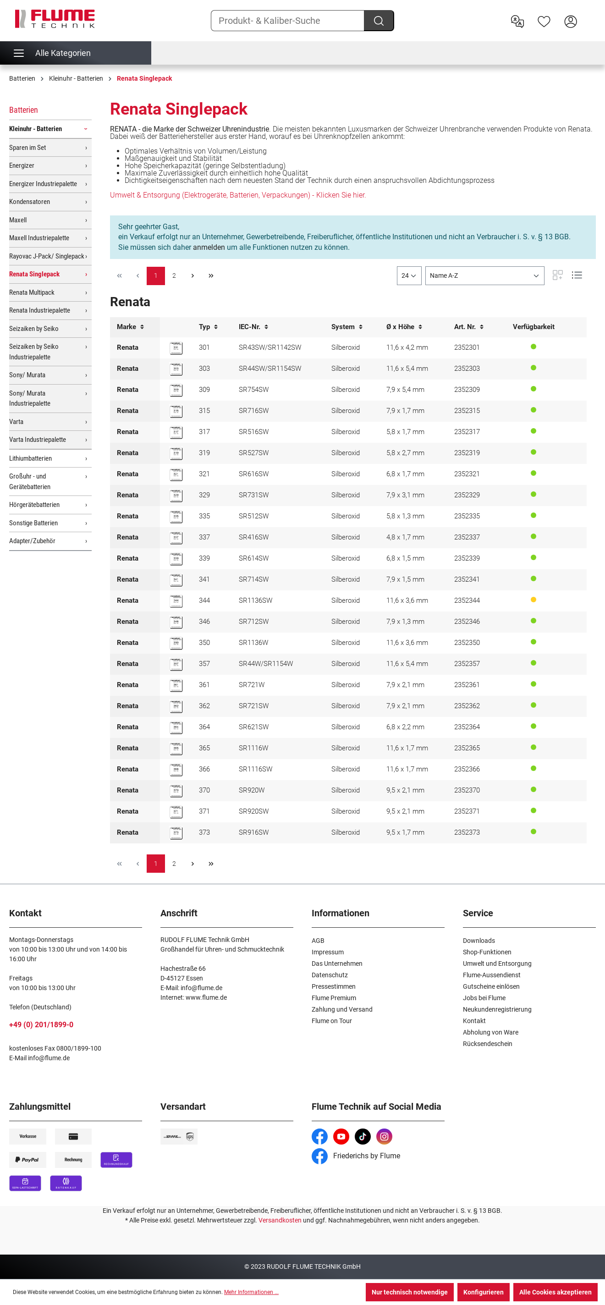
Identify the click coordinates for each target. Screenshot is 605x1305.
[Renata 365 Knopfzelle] (176, 748)
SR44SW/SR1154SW (270, 368)
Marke (130, 327)
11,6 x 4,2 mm (407, 347)
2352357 (467, 664)
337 (204, 537)
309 (204, 389)
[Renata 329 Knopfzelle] (176, 495)
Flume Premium (334, 998)
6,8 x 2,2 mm (405, 727)
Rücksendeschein (487, 1043)
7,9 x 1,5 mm (405, 579)
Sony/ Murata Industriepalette (29, 398)
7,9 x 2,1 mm (405, 685)
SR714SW (254, 579)
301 (204, 347)
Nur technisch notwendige (410, 1292)
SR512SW (254, 516)
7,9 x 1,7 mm (405, 411)
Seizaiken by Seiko (34, 329)
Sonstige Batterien (33, 523)
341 (204, 579)
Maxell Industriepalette (39, 238)
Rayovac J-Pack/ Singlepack (46, 256)
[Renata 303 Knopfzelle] (176, 369)
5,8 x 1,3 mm (405, 516)
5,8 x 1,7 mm (405, 432)
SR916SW (254, 832)
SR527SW (254, 453)
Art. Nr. (469, 327)
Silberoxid (345, 347)
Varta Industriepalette (37, 439)
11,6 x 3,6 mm (407, 600)
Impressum (328, 952)
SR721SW (254, 706)
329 (204, 495)
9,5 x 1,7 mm (405, 832)
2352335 (467, 516)
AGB (318, 940)
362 (204, 706)
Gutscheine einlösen (491, 986)
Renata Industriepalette (39, 310)
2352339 (467, 558)
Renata (127, 347)
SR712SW (254, 621)
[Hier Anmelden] (570, 20)
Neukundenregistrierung (497, 1009)
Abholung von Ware (490, 1032)
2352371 (467, 811)
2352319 (467, 453)
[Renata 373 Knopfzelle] (176, 833)
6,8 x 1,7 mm (405, 474)
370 (204, 790)
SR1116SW (255, 769)
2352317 (467, 432)
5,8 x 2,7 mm (405, 453)
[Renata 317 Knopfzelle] (176, 432)
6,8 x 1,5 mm (405, 558)
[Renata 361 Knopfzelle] (176, 685)
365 (204, 748)
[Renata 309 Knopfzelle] (176, 390)
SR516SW (254, 432)
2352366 (467, 769)
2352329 (467, 495)
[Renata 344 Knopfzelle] (176, 601)
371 (204, 811)
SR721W (251, 685)
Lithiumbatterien (30, 458)
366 (204, 769)
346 (204, 621)
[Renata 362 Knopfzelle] (176, 706)
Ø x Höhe (404, 327)
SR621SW (254, 727)
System (347, 327)
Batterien (23, 110)
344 (204, 600)
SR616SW (254, 474)
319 (204, 453)
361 (204, 685)
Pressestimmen (334, 986)
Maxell (18, 220)
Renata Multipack (32, 292)
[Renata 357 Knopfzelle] (176, 664)
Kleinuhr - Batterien (35, 129)
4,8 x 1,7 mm (405, 537)
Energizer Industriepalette (43, 184)
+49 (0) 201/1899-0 (41, 1024)
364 (204, 727)
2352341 (467, 579)
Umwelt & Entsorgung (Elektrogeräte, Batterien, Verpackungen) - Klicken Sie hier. (238, 195)
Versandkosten (280, 1220)
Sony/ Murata (27, 375)
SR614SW (254, 558)
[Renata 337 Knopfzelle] (176, 538)
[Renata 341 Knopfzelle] (176, 580)
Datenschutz (330, 975)
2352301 (467, 347)
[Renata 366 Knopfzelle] (176, 769)
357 (204, 664)
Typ (208, 327)
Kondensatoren (29, 202)
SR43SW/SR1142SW (270, 347)
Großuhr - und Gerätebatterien (29, 481)
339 (204, 558)
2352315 (467, 411)
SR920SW (254, 811)
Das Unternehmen (337, 963)
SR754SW (254, 389)
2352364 (467, 727)
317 (204, 432)
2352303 (467, 368)
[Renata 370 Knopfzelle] (176, 791)
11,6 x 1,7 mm (407, 748)
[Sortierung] (484, 275)
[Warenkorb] (590, 14)
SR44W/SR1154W (266, 664)
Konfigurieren (483, 1292)
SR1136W (253, 643)
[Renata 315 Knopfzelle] (176, 411)
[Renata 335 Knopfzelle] (176, 516)
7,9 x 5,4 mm (405, 389)
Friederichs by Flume (356, 1155)
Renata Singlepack (34, 274)
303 (204, 368)
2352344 (467, 600)
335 (204, 516)
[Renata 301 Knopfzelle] (176, 348)
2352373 (467, 832)
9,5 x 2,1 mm (405, 790)
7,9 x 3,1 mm (405, 495)
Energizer (21, 165)
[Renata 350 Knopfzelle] (176, 643)
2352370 (467, 790)
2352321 (467, 474)
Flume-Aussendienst (492, 975)
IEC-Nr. (253, 327)
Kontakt (474, 1020)
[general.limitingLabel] (409, 275)
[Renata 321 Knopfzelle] (176, 474)
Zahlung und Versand (342, 1009)
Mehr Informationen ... (251, 1292)
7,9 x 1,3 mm (405, 621)
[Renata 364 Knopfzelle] (176, 727)
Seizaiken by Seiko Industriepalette (34, 351)
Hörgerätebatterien (34, 505)
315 (204, 411)
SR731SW (254, 495)
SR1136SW (255, 600)
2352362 (467, 706)
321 (204, 474)
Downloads (479, 940)
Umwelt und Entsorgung (497, 963)
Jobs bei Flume (484, 998)
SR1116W (253, 748)
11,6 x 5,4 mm (407, 368)
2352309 (467, 389)
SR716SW (254, 411)
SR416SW (254, 537)
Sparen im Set (27, 147)
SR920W (251, 790)
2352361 (467, 685)
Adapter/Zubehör (32, 541)
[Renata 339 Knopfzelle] (176, 559)
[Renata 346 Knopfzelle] (176, 622)
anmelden (209, 247)
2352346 (467, 621)
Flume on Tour (332, 1020)
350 (204, 643)
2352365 (467, 748)
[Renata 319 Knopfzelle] (176, 453)
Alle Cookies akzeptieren (555, 1292)
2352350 (467, 643)
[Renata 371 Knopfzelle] (176, 812)
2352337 (467, 537)
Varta (16, 422)
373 (204, 832)
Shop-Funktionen (487, 952)
